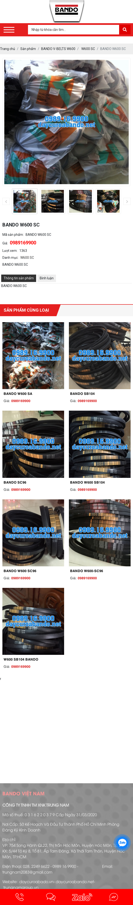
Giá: (5, 243)
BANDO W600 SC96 (20, 570)
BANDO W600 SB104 (87, 482)
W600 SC (27, 257)
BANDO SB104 (82, 393)
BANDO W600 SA (18, 393)
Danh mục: (10, 257)
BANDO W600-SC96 (86, 570)
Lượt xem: (9, 251)
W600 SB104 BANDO (21, 659)
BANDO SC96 (15, 482)
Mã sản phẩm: (13, 235)
